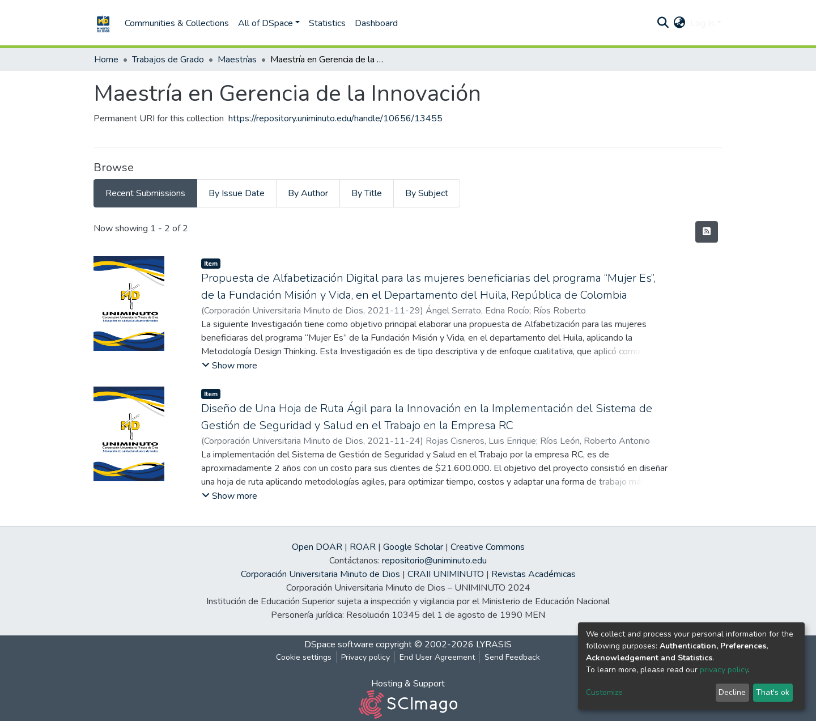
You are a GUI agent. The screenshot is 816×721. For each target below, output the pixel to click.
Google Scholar (413, 547)
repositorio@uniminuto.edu (434, 560)
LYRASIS (494, 644)
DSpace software (338, 644)
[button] (680, 23)
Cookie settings (304, 657)
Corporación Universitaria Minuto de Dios (320, 574)
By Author (308, 193)
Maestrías (237, 59)
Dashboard (376, 23)
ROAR (363, 547)
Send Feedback (512, 657)
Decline (732, 692)
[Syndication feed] (706, 232)
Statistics (327, 23)
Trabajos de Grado (168, 59)
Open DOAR (317, 547)
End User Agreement (437, 657)
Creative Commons (487, 547)
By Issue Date (237, 193)
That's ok (772, 692)
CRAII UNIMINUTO (445, 574)
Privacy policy (365, 657)
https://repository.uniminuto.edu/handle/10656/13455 (335, 118)
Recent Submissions (145, 193)
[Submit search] (663, 23)
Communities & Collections (177, 23)
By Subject (426, 193)
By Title (366, 193)
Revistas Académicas (533, 574)
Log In (702, 23)
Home (106, 59)
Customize (604, 692)
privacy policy (724, 669)
